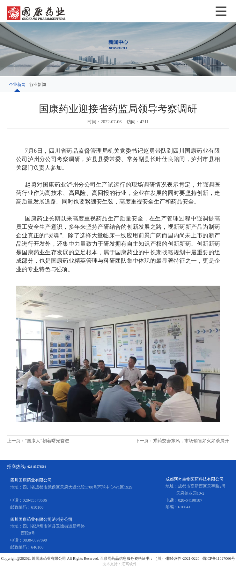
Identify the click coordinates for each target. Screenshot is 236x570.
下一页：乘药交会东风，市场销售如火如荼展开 (182, 440)
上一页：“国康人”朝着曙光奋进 (38, 440)
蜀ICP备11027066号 (218, 558)
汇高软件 (129, 564)
